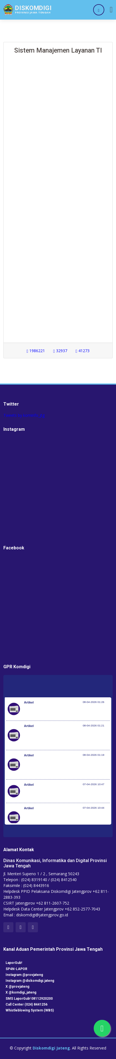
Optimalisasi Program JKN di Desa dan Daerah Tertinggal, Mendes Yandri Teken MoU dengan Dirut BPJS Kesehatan (65, 767)
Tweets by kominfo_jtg (24, 415)
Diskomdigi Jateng (51, 1048)
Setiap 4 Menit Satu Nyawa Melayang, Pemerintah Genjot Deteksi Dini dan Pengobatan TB (66, 820)
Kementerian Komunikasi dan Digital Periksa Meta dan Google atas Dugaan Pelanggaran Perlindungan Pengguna (62, 738)
